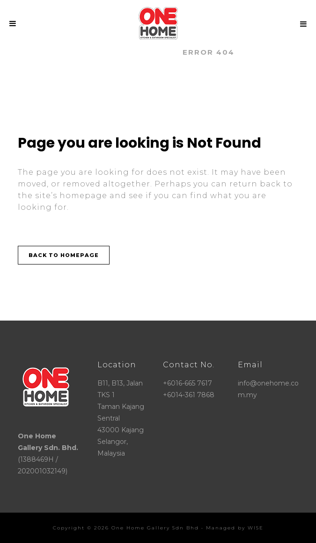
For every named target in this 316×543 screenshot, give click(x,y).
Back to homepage (64, 255)
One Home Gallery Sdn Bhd (155, 528)
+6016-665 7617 (187, 383)
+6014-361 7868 (188, 395)
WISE (256, 528)
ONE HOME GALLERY (127, 52)
